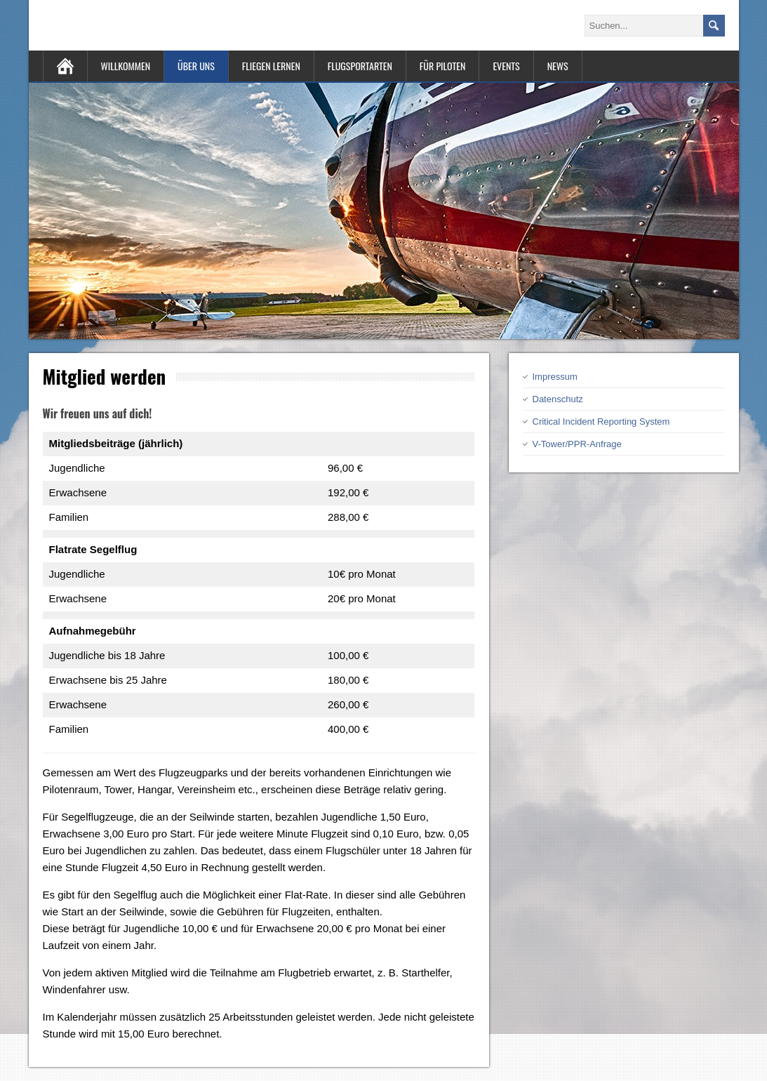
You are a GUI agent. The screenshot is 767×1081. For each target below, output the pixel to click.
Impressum (555, 376)
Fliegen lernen (271, 65)
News (557, 65)
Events (506, 65)
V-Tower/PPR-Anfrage (577, 444)
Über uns (196, 65)
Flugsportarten (360, 65)
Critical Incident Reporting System (601, 421)
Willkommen (126, 65)
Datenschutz (558, 399)
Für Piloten (443, 65)
